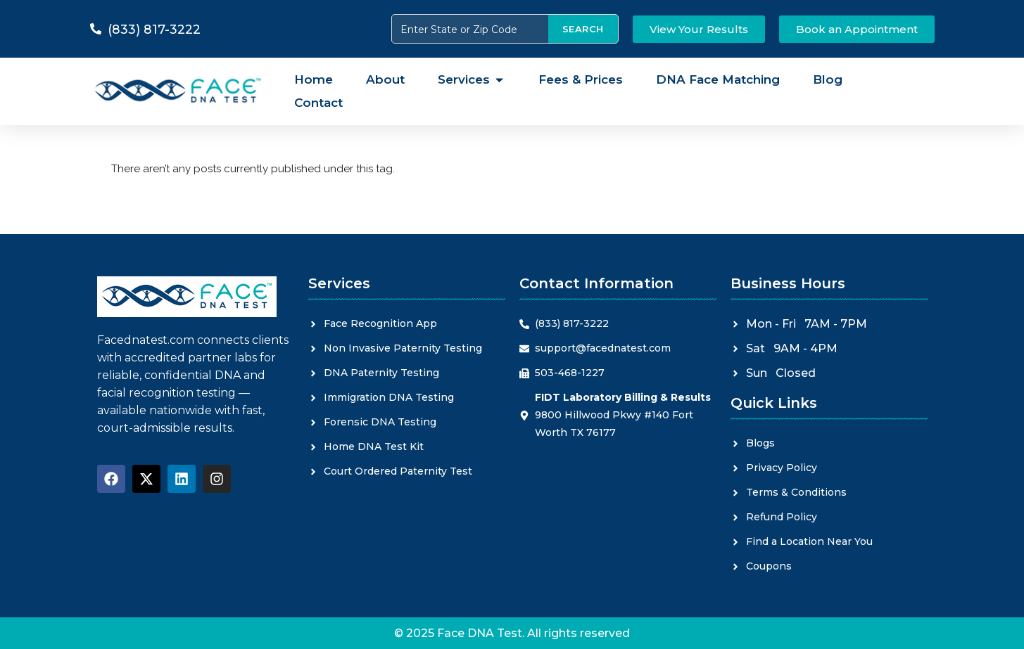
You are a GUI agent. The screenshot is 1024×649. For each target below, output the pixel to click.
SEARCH (583, 28)
